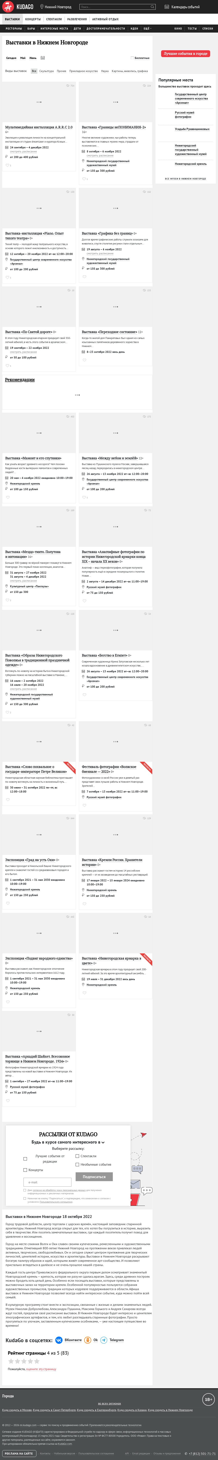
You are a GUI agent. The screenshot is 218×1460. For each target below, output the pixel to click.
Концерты (36, 1170)
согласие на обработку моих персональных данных (59, 1190)
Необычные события (96, 1164)
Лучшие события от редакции (50, 1159)
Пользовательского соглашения (56, 1201)
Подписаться (94, 1176)
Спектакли (88, 1156)
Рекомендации (20, 379)
